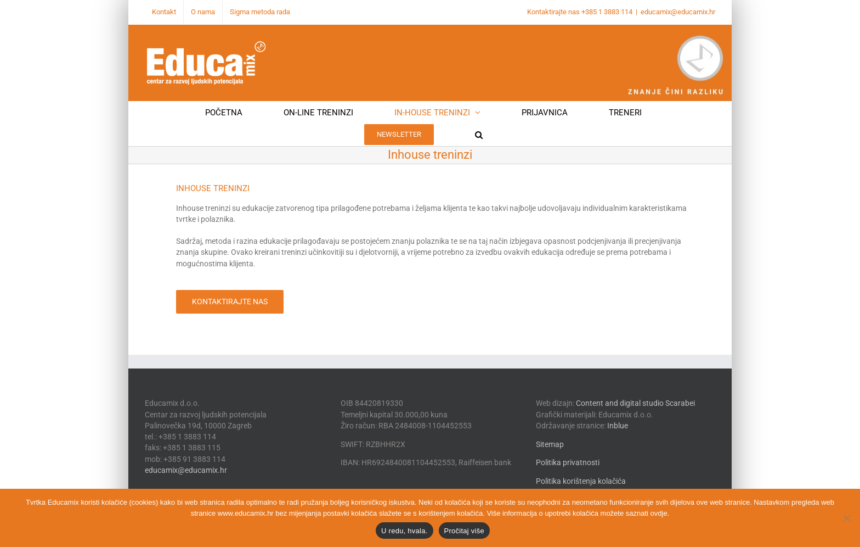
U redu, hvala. (404, 531)
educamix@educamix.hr (678, 12)
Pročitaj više (464, 531)
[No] (846, 517)
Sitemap (550, 444)
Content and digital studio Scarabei (635, 403)
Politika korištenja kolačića (581, 481)
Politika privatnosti (567, 462)
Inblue (617, 425)
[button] (478, 135)
